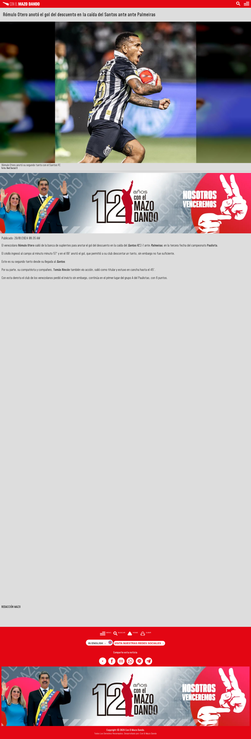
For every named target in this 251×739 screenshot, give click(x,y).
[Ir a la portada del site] (133, 634)
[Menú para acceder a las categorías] (246, 3)
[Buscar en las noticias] (238, 3)
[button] (102, 661)
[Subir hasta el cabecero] (145, 634)
